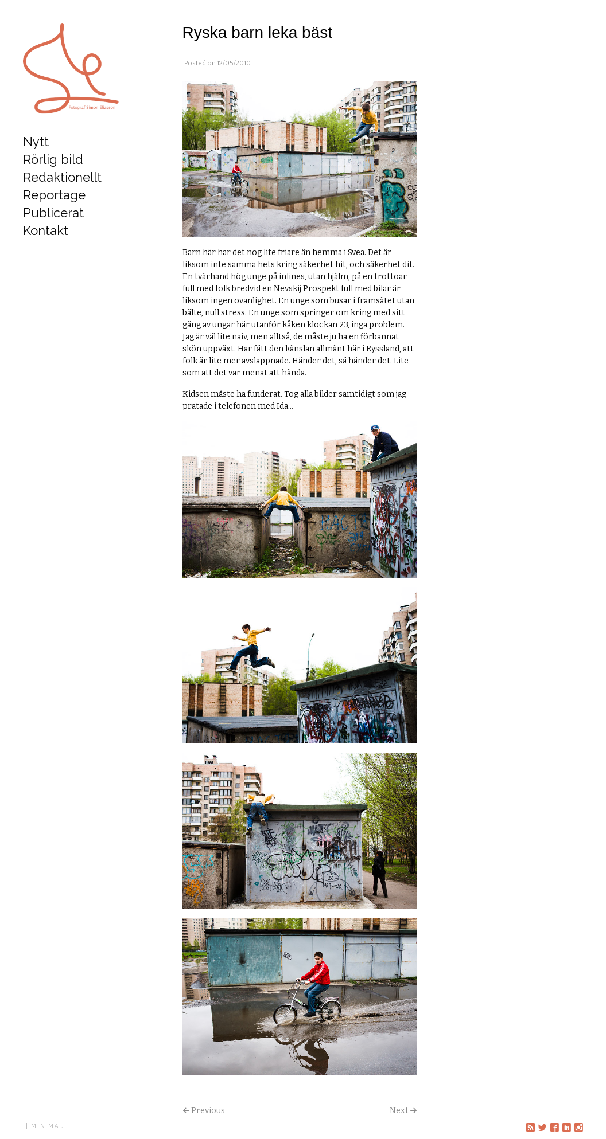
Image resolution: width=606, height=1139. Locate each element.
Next (399, 1110)
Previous (208, 1110)
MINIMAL (46, 1126)
